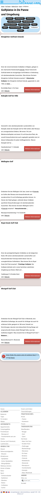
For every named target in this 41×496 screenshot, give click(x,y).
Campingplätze (5, 429)
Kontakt (23, 483)
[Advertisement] (20, 155)
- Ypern (23, 436)
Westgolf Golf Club (8, 289)
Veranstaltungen (26, 411)
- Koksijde (24, 470)
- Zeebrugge (25, 446)
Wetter (3, 421)
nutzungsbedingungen (15, 492)
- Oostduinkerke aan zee (8, 436)
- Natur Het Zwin (26, 441)
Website (6, 91)
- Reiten (3, 483)
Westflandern (25, 429)
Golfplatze (34, 27)
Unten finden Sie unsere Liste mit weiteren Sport (21, 355)
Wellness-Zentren (10, 24)
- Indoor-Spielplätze (7, 461)
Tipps (2, 417)
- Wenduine (24, 451)
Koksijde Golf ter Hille (9, 96)
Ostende (22, 70)
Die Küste (24, 439)
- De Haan (24, 453)
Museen (9, 18)
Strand (3, 449)
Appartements (5, 427)
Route (23, 417)
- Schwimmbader (6, 475)
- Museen (3, 454)
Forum (23, 424)
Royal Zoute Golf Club (9, 223)
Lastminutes (4, 444)
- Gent (23, 434)
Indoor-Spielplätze (14, 21)
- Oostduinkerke (26, 468)
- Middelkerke (25, 460)
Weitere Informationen (32, 90)
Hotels (3, 439)
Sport (5, 27)
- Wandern (4, 480)
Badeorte (3, 414)
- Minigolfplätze (5, 463)
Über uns (24, 478)
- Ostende (24, 458)
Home (2, 409)
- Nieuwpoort (5, 434)
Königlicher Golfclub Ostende (12, 37)
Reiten (26, 27)
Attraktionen (19, 18)
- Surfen (3, 487)
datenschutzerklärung (24, 492)
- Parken (23, 419)
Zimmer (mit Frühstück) (8, 441)
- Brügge (23, 432)
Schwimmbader (15, 27)
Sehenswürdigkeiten (7, 451)
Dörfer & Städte (24, 24)
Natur (34, 24)
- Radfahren (4, 478)
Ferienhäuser (5, 432)
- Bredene (24, 456)
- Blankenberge (25, 448)
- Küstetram (24, 421)
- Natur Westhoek (26, 473)
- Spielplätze (4, 459)
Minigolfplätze (27, 21)
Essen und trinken (26, 409)
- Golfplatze (4, 485)
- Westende (24, 463)
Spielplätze (30, 18)
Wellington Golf (7, 161)
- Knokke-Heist (25, 444)
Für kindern (4, 419)
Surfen (20, 30)
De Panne (12, 358)
